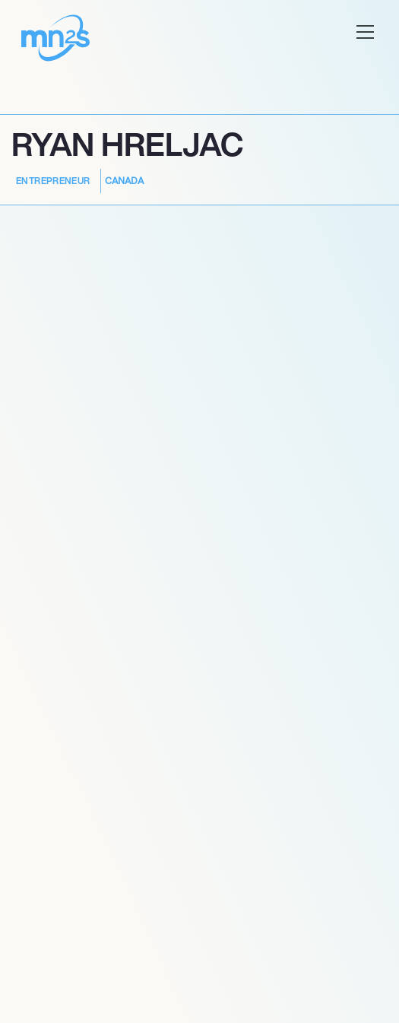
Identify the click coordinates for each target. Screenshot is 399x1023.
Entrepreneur (53, 180)
